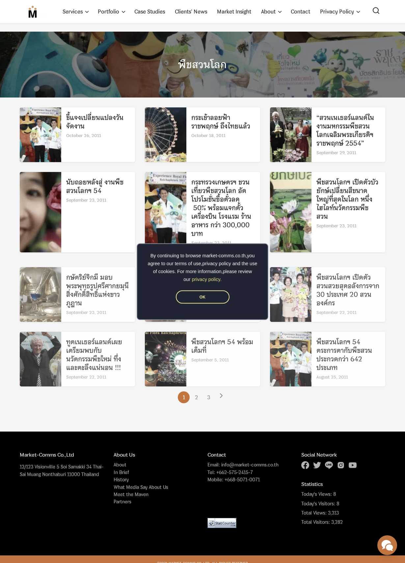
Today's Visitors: (319, 503)
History (121, 479)
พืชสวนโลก (202, 64)
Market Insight (234, 11)
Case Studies (149, 11)
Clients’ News (191, 11)
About (268, 11)
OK (202, 297)
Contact (300, 11)
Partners (122, 501)
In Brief (121, 472)
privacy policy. (207, 279)
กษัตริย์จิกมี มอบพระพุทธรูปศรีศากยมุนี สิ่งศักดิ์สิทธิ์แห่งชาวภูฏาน (97, 299)
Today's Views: (317, 494)
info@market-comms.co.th (250, 464)
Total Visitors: (316, 522)
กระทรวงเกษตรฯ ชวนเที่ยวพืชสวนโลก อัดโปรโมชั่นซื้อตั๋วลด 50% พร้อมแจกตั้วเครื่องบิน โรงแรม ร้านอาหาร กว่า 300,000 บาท (221, 209)
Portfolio (108, 11)
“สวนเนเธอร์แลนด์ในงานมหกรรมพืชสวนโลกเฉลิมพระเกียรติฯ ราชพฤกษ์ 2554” (345, 131)
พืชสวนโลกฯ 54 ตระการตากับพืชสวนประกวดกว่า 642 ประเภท (344, 364)
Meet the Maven (131, 494)
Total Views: (314, 513)
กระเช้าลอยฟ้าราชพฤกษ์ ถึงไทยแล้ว (220, 122)
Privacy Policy (337, 11)
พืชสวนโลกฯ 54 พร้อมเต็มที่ (222, 355)
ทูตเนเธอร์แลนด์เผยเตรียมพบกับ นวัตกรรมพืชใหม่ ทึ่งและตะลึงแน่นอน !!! (94, 364)
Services (73, 11)
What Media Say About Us (141, 487)
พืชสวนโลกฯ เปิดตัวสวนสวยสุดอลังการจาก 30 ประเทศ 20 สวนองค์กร (347, 299)
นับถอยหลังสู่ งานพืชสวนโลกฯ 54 (94, 187)
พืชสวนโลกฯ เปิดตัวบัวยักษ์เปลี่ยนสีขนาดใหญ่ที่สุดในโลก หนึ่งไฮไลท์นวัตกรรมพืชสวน (347, 200)
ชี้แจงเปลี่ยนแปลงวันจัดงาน (94, 122)
